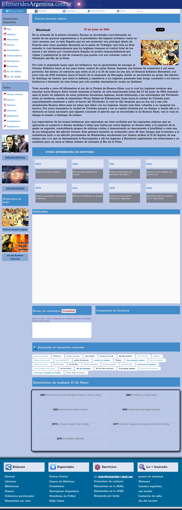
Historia (10, 476)
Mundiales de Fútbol (62, 496)
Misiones (144, 481)
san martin (145, 491)
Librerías (10, 481)
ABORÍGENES (15, 188)
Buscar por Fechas (14, 11)
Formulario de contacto (108, 481)
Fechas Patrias (58, 476)
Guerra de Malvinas (62, 481)
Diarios (121, 11)
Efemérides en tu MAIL (109, 486)
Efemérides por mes (18, 501)
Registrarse (41, 11)
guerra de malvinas (151, 476)
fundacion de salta (150, 496)
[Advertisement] (142, 18)
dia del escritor (148, 501)
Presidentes (56, 486)
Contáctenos (69, 11)
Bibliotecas (12, 486)
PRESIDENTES (15, 158)
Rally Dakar (56, 501)
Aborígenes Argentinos (64, 491)
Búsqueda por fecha (106, 496)
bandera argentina (150, 486)
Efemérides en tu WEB (108, 491)
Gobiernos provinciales (19, 496)
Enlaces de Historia (96, 11)
